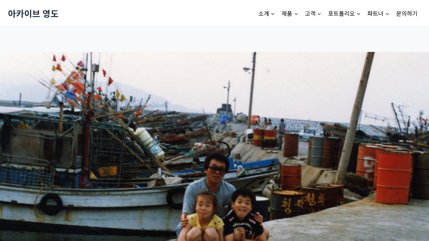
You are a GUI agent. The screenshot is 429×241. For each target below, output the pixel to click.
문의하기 (407, 13)
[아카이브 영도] (33, 13)
